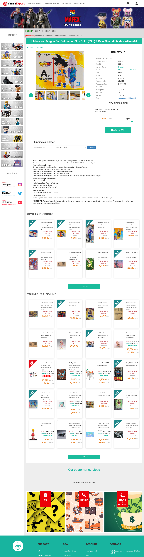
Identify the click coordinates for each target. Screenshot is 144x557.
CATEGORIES (35, 4)
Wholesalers (90, 541)
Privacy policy (66, 537)
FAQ (39, 533)
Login (87, 537)
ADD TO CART (118, 130)
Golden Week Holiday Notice (40, 31)
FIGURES (30, 47)
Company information (69, 541)
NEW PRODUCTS (52, 4)
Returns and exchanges (45, 541)
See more (84, 281)
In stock (66, 4)
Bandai (120, 67)
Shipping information (44, 537)
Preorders (79, 4)
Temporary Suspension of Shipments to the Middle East (53, 36)
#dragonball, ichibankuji (127, 98)
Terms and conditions (69, 533)
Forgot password (91, 533)
